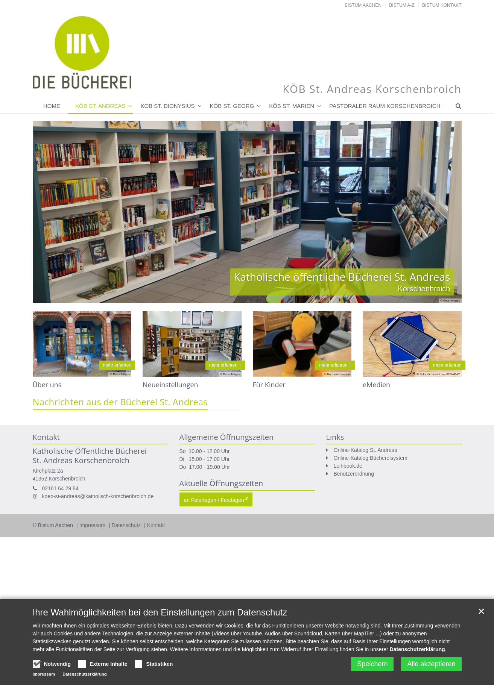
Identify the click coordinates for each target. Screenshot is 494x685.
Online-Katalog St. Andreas (365, 450)
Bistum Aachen (363, 5)
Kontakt (156, 525)
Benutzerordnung (354, 474)
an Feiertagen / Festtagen (214, 500)
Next (442, 211)
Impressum (93, 525)
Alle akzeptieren (431, 667)
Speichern (372, 667)
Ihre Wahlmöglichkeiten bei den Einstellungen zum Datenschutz (160, 616)
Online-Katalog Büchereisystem (370, 458)
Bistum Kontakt (441, 5)
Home (51, 106)
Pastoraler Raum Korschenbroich (384, 106)
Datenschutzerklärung (417, 653)
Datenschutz (126, 525)
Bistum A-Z (401, 5)
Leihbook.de (348, 466)
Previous (51, 211)
